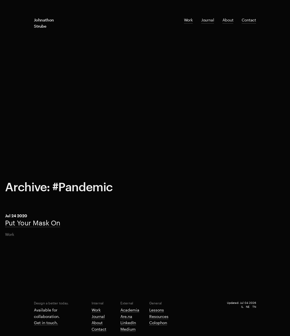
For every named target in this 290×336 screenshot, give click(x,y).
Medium (128, 329)
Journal (207, 19)
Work (188, 19)
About (227, 19)
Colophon (158, 322)
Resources (158, 316)
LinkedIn (128, 322)
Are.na (126, 316)
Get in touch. (46, 322)
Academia (129, 310)
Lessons (156, 310)
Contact (249, 19)
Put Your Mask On (32, 223)
